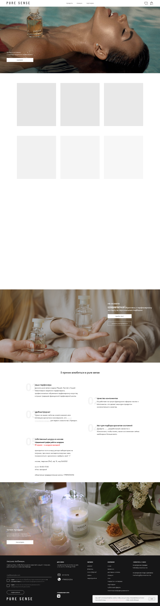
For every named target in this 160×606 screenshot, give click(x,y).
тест (106, 429)
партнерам (90, 3)
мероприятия (92, 578)
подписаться (15, 592)
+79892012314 (67, 579)
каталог (89, 566)
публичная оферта (114, 587)
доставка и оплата (114, 572)
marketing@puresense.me (142, 575)
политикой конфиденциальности (33, 581)
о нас (109, 566)
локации (79, 3)
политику (109, 600)
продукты (69, 3)
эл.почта (65, 575)
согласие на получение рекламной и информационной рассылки (25, 586)
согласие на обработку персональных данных (30, 579)
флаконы (90, 569)
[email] (29, 575)
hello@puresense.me (140, 568)
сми (109, 578)
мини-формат (92, 572)
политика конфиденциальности (118, 591)
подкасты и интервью (115, 581)
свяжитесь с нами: (139, 562)
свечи (89, 575)
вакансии (111, 569)
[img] (18, 3)
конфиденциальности (118, 600)
